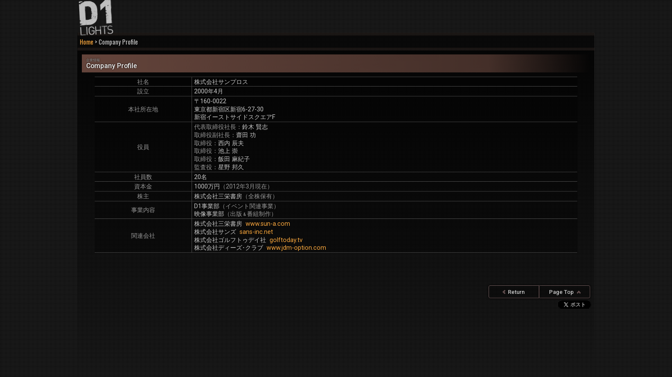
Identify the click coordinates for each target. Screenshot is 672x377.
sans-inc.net (256, 232)
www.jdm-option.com (296, 247)
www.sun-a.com (268, 223)
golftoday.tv (286, 240)
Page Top (565, 292)
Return (514, 292)
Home (86, 41)
